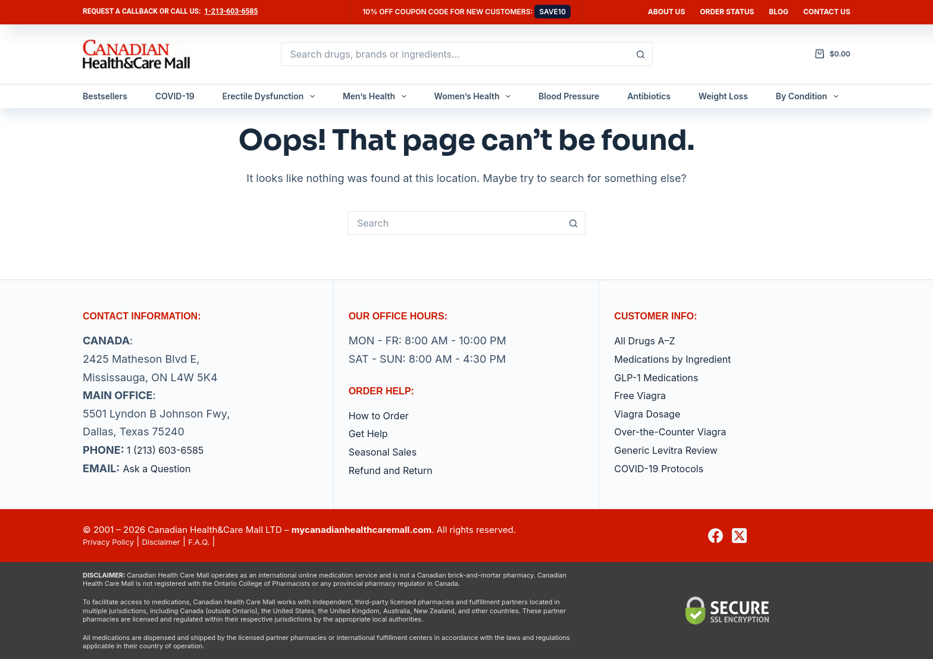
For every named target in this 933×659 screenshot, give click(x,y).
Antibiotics (649, 96)
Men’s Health (377, 96)
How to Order (383, 415)
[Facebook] (715, 535)
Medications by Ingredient (680, 359)
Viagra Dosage (651, 413)
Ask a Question (161, 468)
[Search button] (641, 54)
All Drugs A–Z (648, 340)
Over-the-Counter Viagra (677, 431)
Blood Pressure (568, 96)
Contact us (826, 11)
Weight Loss (723, 96)
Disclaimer (172, 541)
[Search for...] (455, 54)
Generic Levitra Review (672, 450)
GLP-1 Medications (661, 377)
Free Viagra (643, 395)
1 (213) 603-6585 (170, 450)
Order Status (727, 11)
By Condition (809, 96)
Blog (778, 11)
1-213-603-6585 (231, 11)
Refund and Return (396, 470)
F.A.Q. (214, 541)
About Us (666, 11)
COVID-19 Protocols (664, 468)
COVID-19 (175, 96)
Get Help (371, 433)
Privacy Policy (112, 541)
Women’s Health (475, 96)
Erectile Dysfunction (271, 96)
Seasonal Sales (387, 451)
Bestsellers (105, 96)
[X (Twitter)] (739, 535)
